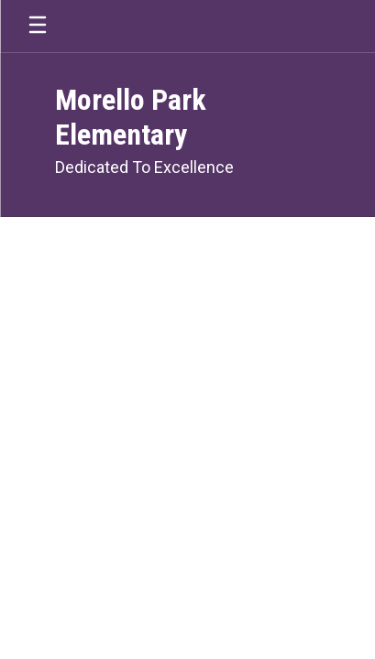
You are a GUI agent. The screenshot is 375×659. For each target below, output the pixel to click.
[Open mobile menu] (37, 26)
